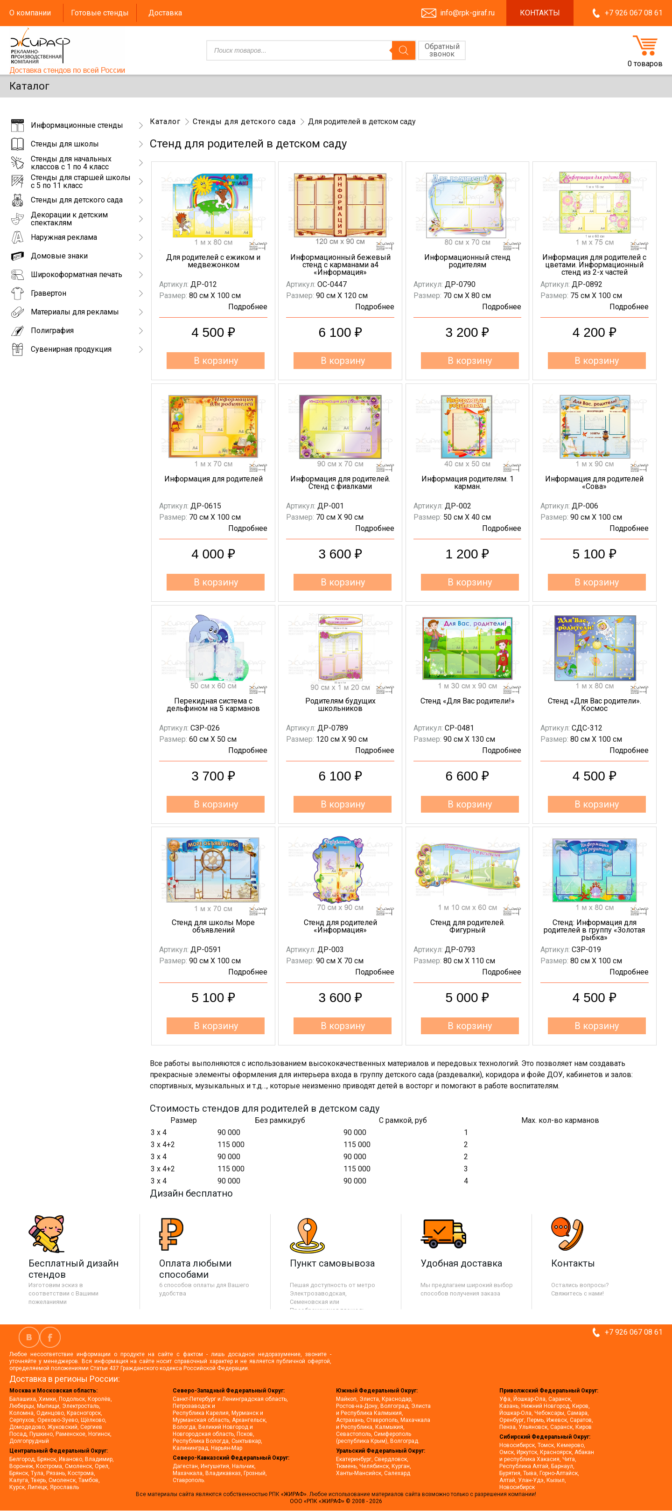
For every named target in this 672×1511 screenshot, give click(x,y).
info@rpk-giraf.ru (467, 12)
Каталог (165, 121)
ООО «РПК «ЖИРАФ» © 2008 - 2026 (336, 1501)
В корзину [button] (216, 360)
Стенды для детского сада (244, 121)
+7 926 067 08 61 (634, 12)
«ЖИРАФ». (295, 1494)
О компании (30, 12)
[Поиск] (403, 50)
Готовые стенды (100, 12)
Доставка (165, 12)
